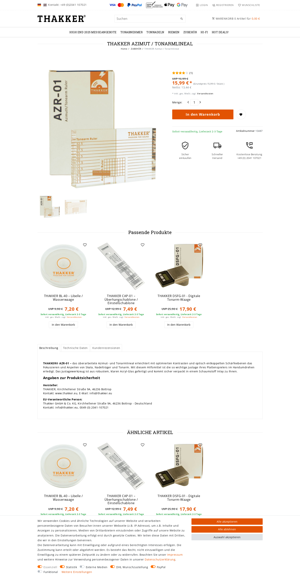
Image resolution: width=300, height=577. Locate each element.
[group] (63, 266)
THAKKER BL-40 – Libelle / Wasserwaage (63, 297)
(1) (191, 73)
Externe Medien (97, 567)
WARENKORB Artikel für (236, 18)
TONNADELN (155, 32)
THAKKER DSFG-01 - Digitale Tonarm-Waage (179, 297)
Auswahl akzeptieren (227, 537)
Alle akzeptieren (227, 521)
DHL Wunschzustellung (132, 567)
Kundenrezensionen (106, 348)
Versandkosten (204, 93)
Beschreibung (48, 348)
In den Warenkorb (203, 114)
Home (124, 48)
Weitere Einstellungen (77, 572)
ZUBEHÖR (190, 32)
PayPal (161, 567)
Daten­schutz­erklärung (160, 559)
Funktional (50, 572)
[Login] (202, 5)
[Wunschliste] (248, 5)
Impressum (175, 554)
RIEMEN (174, 32)
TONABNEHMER (131, 32)
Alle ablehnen (227, 529)
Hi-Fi (204, 32)
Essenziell (50, 567)
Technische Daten (75, 348)
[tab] (49, 348)
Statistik (71, 567)
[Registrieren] (222, 5)
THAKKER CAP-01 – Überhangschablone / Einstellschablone (121, 299)
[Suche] (182, 19)
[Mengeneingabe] (194, 102)
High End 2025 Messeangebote (93, 32)
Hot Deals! (220, 32)
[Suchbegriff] (150, 18)
